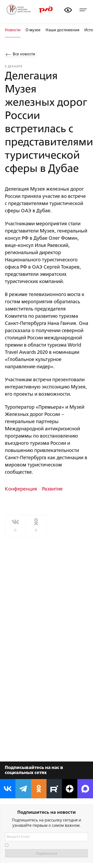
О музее (33, 30)
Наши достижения (62, 30)
